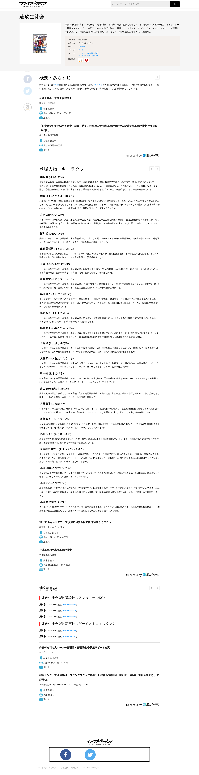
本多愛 (56, 85)
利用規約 (74, 768)
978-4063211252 (69, 605)
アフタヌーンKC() (87, 53)
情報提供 (64, 768)
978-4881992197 (69, 637)
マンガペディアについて (48, 768)
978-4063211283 (69, 617)
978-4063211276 (69, 611)
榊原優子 (98, 85)
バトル (80, 50)
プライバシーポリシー (91, 768)
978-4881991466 (69, 631)
